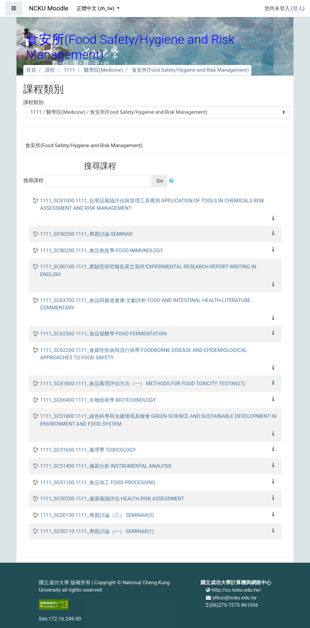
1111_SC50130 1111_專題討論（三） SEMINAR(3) (97, 515)
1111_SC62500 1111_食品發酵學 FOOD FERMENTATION (103, 334)
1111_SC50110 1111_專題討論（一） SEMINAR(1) (97, 531)
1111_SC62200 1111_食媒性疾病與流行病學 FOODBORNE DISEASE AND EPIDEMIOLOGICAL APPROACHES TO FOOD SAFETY (143, 354)
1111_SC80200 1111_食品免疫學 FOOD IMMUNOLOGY (101, 250)
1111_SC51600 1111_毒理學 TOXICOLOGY (88, 450)
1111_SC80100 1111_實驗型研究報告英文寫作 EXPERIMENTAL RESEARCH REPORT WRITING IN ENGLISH (148, 270)
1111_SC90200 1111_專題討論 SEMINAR (86, 234)
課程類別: (34, 102)
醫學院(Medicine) (103, 70)
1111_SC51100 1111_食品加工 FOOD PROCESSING (97, 483)
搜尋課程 (33, 180)
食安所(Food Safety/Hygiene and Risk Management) (190, 70)
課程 (50, 70)
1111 (69, 70)
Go (159, 181)
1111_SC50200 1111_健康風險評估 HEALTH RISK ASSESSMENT (112, 499)
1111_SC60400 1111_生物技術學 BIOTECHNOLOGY (98, 400)
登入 (298, 8)
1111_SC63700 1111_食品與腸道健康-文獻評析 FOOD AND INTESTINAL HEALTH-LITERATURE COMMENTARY (145, 304)
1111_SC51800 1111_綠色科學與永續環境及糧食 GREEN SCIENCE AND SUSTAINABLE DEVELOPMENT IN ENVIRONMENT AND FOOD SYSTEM (158, 420)
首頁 (31, 70)
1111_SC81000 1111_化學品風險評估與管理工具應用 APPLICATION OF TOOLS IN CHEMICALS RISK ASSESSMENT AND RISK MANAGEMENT (152, 204)
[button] (172, 181)
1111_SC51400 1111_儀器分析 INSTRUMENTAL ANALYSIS (106, 466)
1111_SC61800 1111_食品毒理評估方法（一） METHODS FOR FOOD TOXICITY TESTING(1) (142, 384)
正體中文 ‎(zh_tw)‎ (96, 8)
